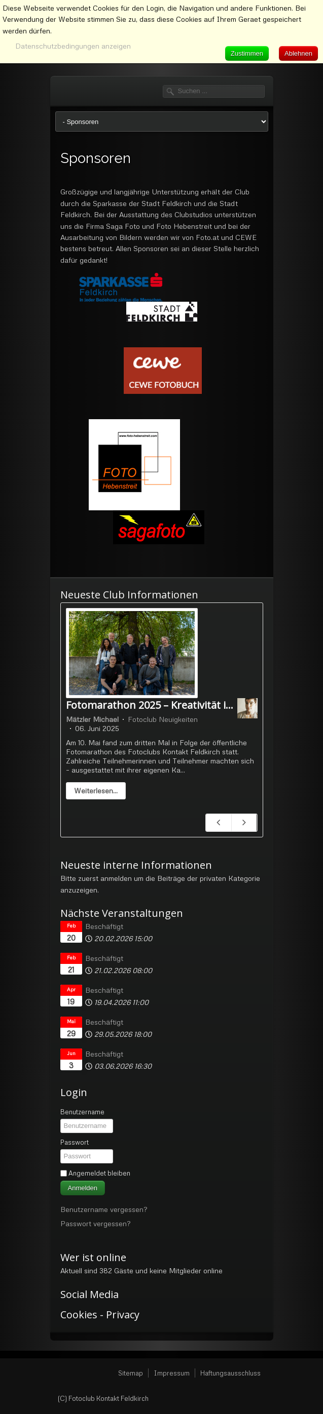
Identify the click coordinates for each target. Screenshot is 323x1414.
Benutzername (82, 1112)
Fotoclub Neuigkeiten (163, 719)
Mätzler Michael (92, 719)
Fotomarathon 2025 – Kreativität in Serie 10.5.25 (180, 705)
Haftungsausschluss (230, 1373)
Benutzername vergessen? (103, 1209)
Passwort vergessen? (95, 1223)
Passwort (74, 1142)
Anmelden (83, 1188)
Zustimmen (247, 53)
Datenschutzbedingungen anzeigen (73, 46)
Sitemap (130, 1373)
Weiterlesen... (96, 790)
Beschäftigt (104, 926)
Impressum (172, 1373)
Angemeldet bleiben (99, 1173)
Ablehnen (298, 53)
